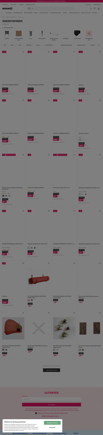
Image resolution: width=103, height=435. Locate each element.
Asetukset (52, 427)
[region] (32, 425)
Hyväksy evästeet (52, 423)
